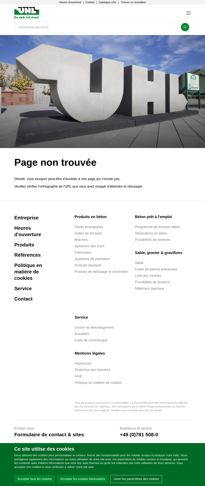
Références (27, 255)
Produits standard (88, 265)
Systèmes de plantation (92, 259)
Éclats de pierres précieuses (156, 269)
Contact (90, 2)
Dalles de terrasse (88, 233)
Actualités (82, 334)
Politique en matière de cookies (28, 271)
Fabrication (83, 252)
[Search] (102, 27)
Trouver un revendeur (133, 2)
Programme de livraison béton (157, 227)
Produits (24, 245)
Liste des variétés (148, 275)
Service (23, 288)
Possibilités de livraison (152, 239)
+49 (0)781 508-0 (139, 434)
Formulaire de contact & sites (49, 434)
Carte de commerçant (91, 340)
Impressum (83, 363)
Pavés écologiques (89, 227)
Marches (81, 239)
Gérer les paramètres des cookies (136, 479)
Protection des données (92, 370)
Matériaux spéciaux (149, 288)
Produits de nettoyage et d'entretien (101, 271)
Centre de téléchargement (94, 327)
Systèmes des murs (89, 246)
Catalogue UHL (108, 2)
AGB (78, 376)
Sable (139, 263)
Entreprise (26, 217)
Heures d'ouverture (70, 2)
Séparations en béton (151, 233)
